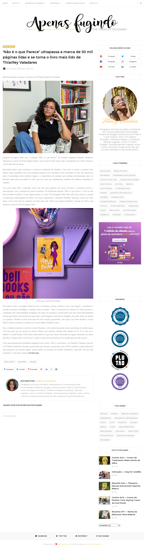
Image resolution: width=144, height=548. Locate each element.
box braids (105, 440)
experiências (105, 418)
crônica (114, 414)
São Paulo (120, 431)
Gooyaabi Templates (92, 544)
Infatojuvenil (106, 188)
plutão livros (129, 210)
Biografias (105, 175)
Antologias (105, 171)
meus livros (9, 362)
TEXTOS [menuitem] (15, 3)
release (33, 362)
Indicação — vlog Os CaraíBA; (126, 472)
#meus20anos (106, 431)
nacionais (22, 362)
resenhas (117, 215)
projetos (122, 422)
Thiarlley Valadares (17, 68)
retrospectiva (106, 436)
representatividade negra (126, 418)
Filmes (112, 427)
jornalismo (133, 206)
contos (103, 206)
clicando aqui (33, 353)
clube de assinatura (128, 202)
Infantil (129, 184)
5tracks (133, 422)
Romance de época (108, 202)
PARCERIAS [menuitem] (54, 3)
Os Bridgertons (123, 188)
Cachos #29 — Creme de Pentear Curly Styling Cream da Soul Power (126, 500)
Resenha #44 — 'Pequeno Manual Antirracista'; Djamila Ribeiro (126, 486)
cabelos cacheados (129, 414)
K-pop (112, 422)
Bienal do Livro (120, 171)
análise (103, 427)
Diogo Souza (106, 184)
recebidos (104, 215)
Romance (104, 197)
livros (103, 210)
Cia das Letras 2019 (108, 180)
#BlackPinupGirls (126, 427)
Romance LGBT (117, 197)
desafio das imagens (125, 436)
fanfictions (133, 431)
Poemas (103, 193)
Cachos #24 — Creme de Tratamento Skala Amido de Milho (126, 460)
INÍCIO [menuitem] (5, 3)
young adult (129, 215)
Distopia (119, 184)
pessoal (103, 414)
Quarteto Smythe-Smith (120, 193)
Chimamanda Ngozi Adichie (124, 175)
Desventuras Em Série (129, 180)
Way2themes (65, 544)
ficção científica (118, 206)
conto (103, 422)
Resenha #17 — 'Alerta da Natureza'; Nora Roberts (124, 513)
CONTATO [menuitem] (93, 3)
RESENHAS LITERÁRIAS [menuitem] (34, 3)
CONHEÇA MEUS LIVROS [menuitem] (75, 3)
